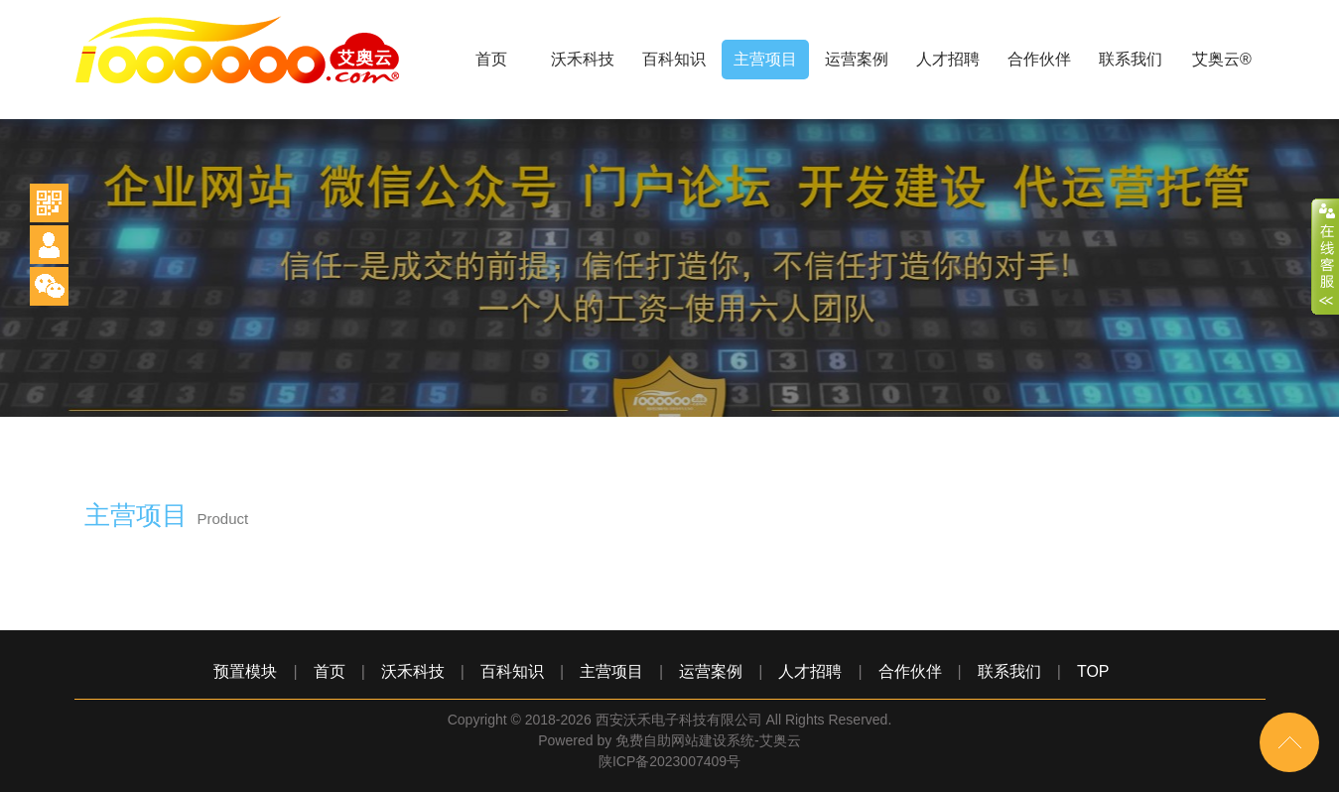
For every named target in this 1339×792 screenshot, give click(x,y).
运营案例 (856, 59)
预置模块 (245, 671)
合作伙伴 (1039, 59)
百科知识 (674, 59)
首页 (491, 59)
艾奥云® (1222, 59)
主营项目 (765, 59)
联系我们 (1130, 59)
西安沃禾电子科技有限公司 (679, 719)
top (1289, 742)
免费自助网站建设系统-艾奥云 (708, 740)
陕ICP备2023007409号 (669, 761)
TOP (1093, 671)
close (1325, 257)
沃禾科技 (582, 59)
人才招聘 (948, 59)
